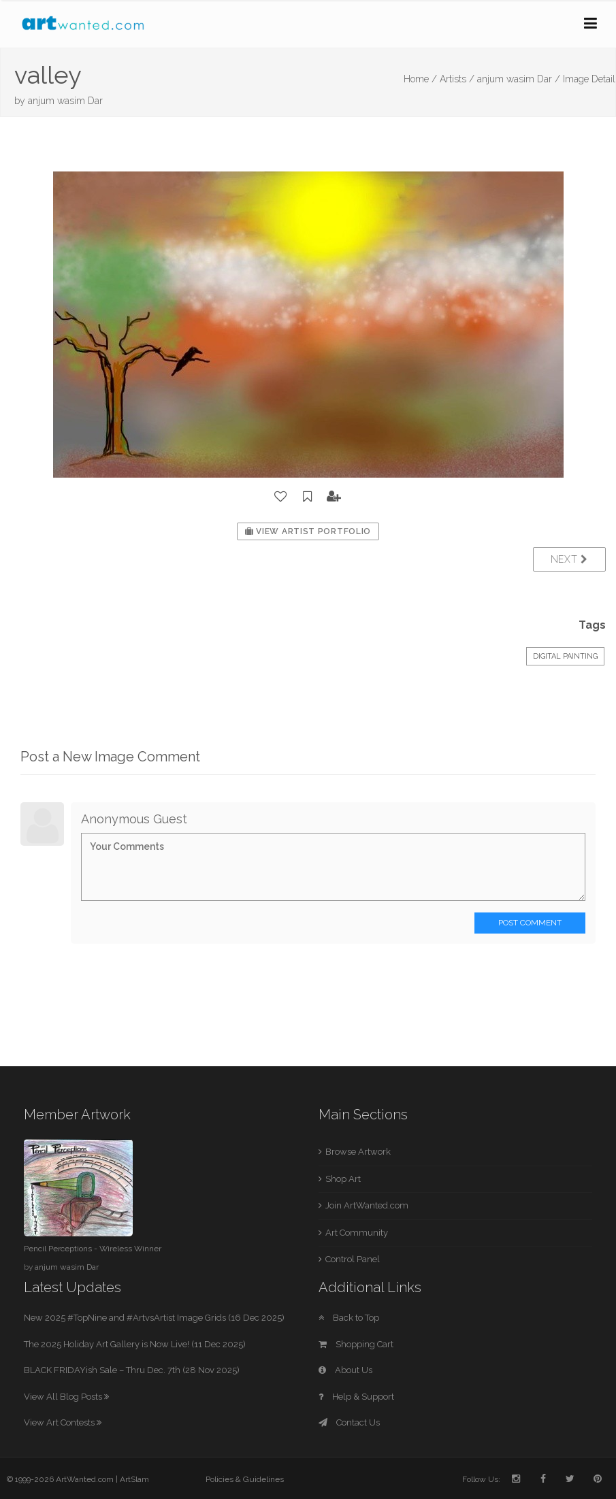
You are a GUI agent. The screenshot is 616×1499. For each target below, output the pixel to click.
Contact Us (349, 1422)
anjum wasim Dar (65, 100)
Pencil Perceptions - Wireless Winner (92, 1248)
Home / (420, 78)
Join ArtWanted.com (366, 1205)
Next (569, 559)
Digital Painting (565, 656)
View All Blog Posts (66, 1396)
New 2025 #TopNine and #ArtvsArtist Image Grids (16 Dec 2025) (154, 1318)
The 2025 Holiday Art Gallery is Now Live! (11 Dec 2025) (135, 1344)
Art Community (356, 1233)
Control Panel (352, 1259)
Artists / (457, 78)
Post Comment (530, 922)
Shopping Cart (356, 1344)
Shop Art (343, 1179)
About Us (345, 1370)
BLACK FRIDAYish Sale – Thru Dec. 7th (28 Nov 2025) (132, 1370)
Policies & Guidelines (245, 1479)
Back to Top (349, 1318)
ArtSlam (134, 1479)
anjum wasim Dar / (518, 78)
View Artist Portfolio (308, 531)
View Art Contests (62, 1422)
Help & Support (356, 1396)
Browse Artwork (358, 1152)
